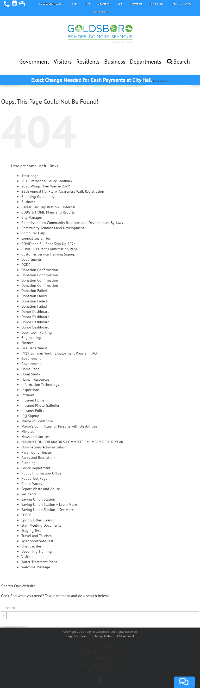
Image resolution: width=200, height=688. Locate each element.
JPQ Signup (30, 415)
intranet (27, 395)
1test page (29, 175)
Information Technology (40, 384)
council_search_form (37, 238)
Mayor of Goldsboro (37, 421)
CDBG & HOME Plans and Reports (48, 212)
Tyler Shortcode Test (37, 541)
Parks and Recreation (38, 457)
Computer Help (33, 233)
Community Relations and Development (52, 228)
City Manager (31, 217)
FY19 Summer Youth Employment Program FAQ (59, 353)
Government (31, 358)
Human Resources (35, 379)
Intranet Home (32, 400)
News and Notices (35, 436)
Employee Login (77, 636)
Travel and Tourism (36, 535)
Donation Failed (34, 290)
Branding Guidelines (37, 196)
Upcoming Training (36, 551)
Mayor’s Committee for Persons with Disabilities (59, 426)
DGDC (25, 264)
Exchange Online (102, 636)
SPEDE (26, 515)
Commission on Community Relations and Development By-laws (72, 222)
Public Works (31, 483)
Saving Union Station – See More (47, 509)
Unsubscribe (31, 546)
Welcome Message (35, 567)
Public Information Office (41, 473)
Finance (27, 342)
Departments (31, 259)
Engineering (31, 337)
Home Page (30, 369)
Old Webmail (125, 636)
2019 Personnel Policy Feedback (46, 181)
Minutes (27, 431)
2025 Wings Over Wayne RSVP (45, 186)
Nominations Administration (43, 447)
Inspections (30, 389)
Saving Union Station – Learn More (49, 504)
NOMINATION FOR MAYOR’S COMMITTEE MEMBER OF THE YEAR (72, 442)
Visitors (27, 556)
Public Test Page (34, 478)
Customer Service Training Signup (48, 254)
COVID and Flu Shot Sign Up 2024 (48, 243)
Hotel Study (30, 374)
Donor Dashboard (35, 311)
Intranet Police (33, 410)
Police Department (36, 468)
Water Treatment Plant (39, 561)
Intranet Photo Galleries (40, 405)
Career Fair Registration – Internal (48, 207)
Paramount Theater (36, 452)
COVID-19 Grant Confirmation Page (49, 249)
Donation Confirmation (39, 269)
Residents (28, 494)
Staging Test (31, 530)
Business (28, 201)
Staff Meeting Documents (41, 525)
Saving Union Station (38, 499)
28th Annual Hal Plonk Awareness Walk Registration (62, 191)
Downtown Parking (36, 332)
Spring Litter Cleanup (38, 520)
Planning (28, 462)
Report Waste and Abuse (40, 488)
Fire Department (34, 348)
